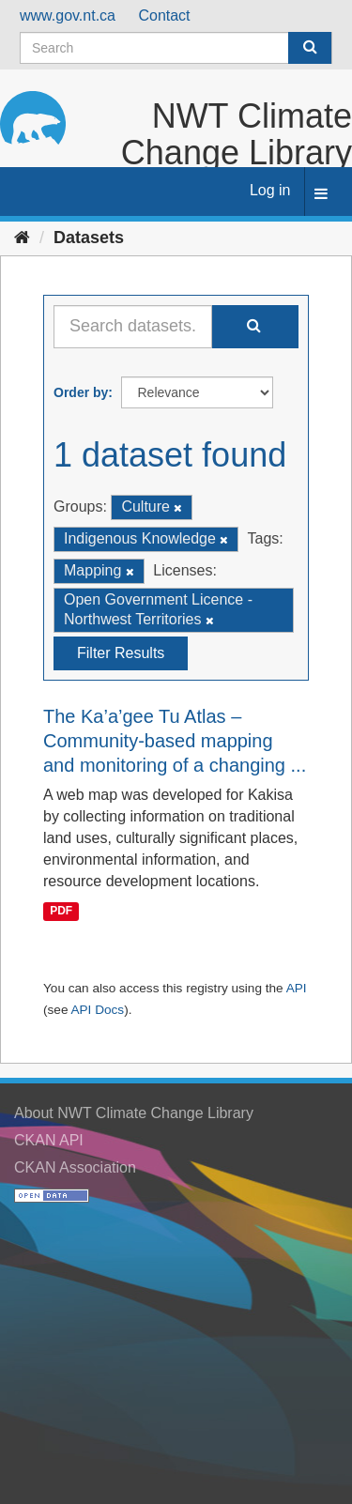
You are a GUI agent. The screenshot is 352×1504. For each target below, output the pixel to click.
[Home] (22, 237)
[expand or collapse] (321, 195)
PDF (61, 911)
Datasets (89, 237)
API (296, 988)
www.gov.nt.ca (67, 15)
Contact (164, 15)
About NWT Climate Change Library (133, 1113)
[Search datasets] (176, 48)
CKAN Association (75, 1167)
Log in (270, 190)
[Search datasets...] (133, 326)
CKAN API (49, 1140)
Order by (81, 392)
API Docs (97, 1010)
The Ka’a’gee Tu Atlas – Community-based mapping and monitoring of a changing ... (174, 740)
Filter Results (120, 653)
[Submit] (309, 48)
